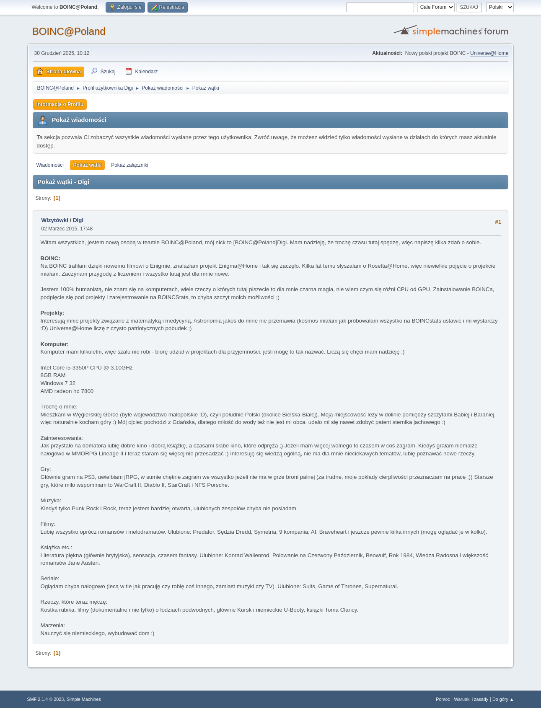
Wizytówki (54, 220)
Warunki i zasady (471, 699)
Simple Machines (84, 699)
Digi (78, 220)
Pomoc (443, 699)
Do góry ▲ (503, 699)
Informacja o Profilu (60, 104)
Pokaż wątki (87, 165)
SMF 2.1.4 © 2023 (45, 699)
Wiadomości (50, 165)
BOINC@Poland (69, 31)
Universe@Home (489, 53)
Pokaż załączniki (129, 165)
